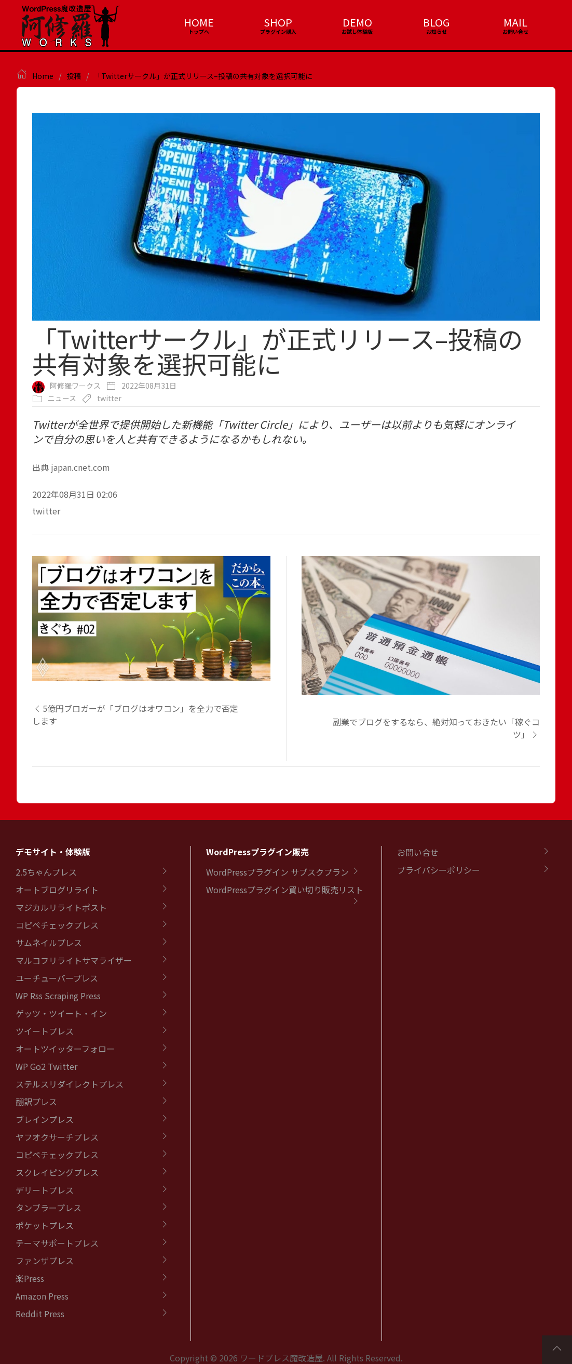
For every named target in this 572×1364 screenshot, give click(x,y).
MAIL (515, 22)
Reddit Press (40, 1313)
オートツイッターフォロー (65, 1048)
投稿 (73, 76)
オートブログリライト (57, 889)
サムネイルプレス (49, 942)
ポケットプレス (45, 1225)
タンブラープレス (48, 1207)
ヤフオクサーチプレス (57, 1137)
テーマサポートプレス (57, 1243)
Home (42, 76)
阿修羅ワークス (75, 385)
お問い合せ (418, 852)
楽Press (30, 1278)
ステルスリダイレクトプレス (70, 1084)
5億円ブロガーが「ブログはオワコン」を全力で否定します (135, 714)
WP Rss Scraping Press (58, 995)
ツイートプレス (45, 1031)
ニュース (62, 398)
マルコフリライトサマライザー (74, 960)
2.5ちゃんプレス (46, 872)
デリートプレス (45, 1190)
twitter (109, 398)
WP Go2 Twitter (46, 1066)
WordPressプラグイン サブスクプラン (277, 872)
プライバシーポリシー (438, 870)
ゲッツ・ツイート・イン (61, 1013)
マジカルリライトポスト (61, 907)
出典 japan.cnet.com (71, 467)
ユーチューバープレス (57, 978)
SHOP (278, 22)
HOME (199, 22)
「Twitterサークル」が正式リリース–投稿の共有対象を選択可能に (203, 76)
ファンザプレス (45, 1260)
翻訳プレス (36, 1101)
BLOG (436, 22)
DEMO (357, 22)
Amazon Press (42, 1296)
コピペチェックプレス (57, 925)
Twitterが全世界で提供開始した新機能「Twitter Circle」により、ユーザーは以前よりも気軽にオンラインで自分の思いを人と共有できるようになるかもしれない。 (273, 431)
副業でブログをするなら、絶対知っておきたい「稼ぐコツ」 (436, 728)
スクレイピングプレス (57, 1172)
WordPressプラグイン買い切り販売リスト (284, 889)
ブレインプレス (45, 1119)
